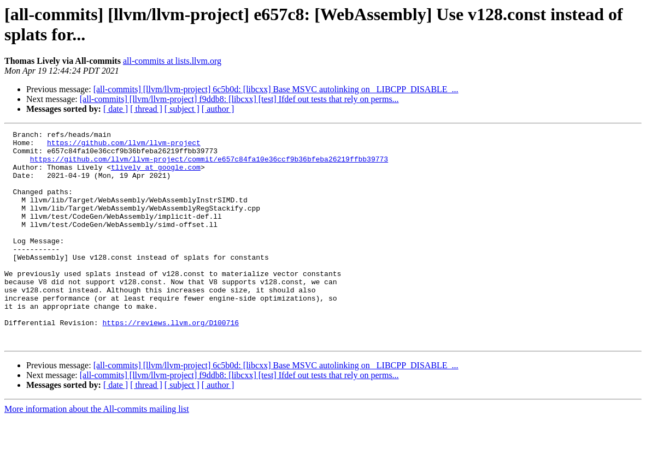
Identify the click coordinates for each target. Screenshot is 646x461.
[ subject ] (182, 108)
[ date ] (115, 108)
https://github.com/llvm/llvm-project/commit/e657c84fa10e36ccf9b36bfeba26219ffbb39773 (209, 165)
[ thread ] (146, 108)
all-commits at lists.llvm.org (172, 60)
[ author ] (218, 108)
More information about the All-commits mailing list (96, 451)
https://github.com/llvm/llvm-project (124, 146)
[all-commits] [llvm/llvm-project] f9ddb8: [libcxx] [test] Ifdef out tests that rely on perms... (239, 99)
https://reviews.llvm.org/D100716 (170, 362)
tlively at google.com (156, 175)
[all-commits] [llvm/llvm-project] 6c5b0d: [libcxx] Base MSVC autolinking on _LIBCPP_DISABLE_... (276, 89)
